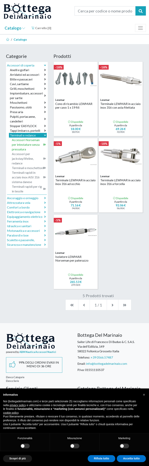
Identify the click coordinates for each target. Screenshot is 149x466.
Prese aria (28, 112)
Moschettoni (28, 102)
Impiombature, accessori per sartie (28, 95)
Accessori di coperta (27, 65)
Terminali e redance (28, 135)
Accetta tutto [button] (131, 458)
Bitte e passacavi (28, 79)
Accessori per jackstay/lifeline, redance (29, 158)
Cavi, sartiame (28, 84)
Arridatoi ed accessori (28, 74)
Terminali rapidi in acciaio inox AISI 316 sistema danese (29, 177)
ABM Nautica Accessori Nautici (37, 351)
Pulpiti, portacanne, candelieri (28, 119)
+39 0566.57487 (102, 357)
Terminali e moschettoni (29, 168)
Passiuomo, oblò (28, 107)
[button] (144, 395)
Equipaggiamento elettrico (26, 216)
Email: (81, 363)
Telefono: (83, 357)
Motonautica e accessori (26, 230)
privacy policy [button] (18, 405)
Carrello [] (41, 28)
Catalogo (15, 28)
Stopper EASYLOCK (28, 126)
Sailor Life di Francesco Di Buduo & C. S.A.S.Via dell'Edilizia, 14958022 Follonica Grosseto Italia (106, 346)
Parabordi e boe (26, 235)
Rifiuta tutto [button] (101, 458)
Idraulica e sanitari (26, 226)
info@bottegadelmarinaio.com (106, 363)
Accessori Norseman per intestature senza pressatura (29, 144)
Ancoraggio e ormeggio (26, 198)
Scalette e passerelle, (26, 240)
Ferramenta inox (26, 221)
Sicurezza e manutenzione (26, 244)
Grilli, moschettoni (28, 88)
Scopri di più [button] (17, 458)
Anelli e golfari (28, 70)
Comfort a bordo (26, 207)
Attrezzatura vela (26, 202)
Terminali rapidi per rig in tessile (29, 189)
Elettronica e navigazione (26, 212)
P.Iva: (80, 370)
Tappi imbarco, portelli (28, 130)
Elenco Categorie (15, 377)
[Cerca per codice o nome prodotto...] (105, 11)
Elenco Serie (12, 380)
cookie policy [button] (10, 412)
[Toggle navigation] (140, 28)
